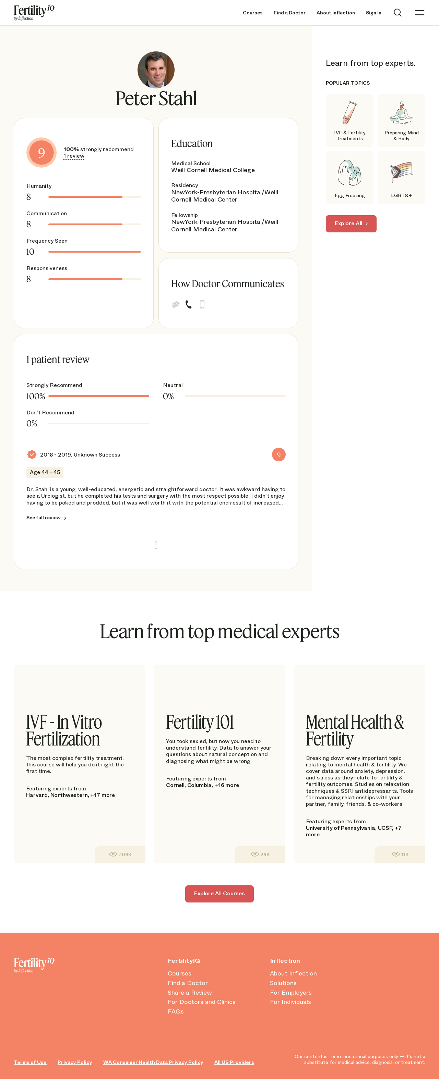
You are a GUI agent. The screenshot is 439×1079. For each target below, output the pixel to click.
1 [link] (156, 543)
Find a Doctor (290, 13)
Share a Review (190, 993)
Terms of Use (30, 1062)
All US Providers (234, 1062)
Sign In (373, 13)
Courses (253, 13)
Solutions (283, 983)
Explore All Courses (219, 893)
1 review (73, 156)
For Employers (291, 993)
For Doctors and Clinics (202, 1002)
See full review (43, 517)
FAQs (176, 1012)
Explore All (348, 223)
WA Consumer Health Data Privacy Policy (153, 1062)
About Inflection (336, 13)
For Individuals (290, 1002)
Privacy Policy (75, 1062)
